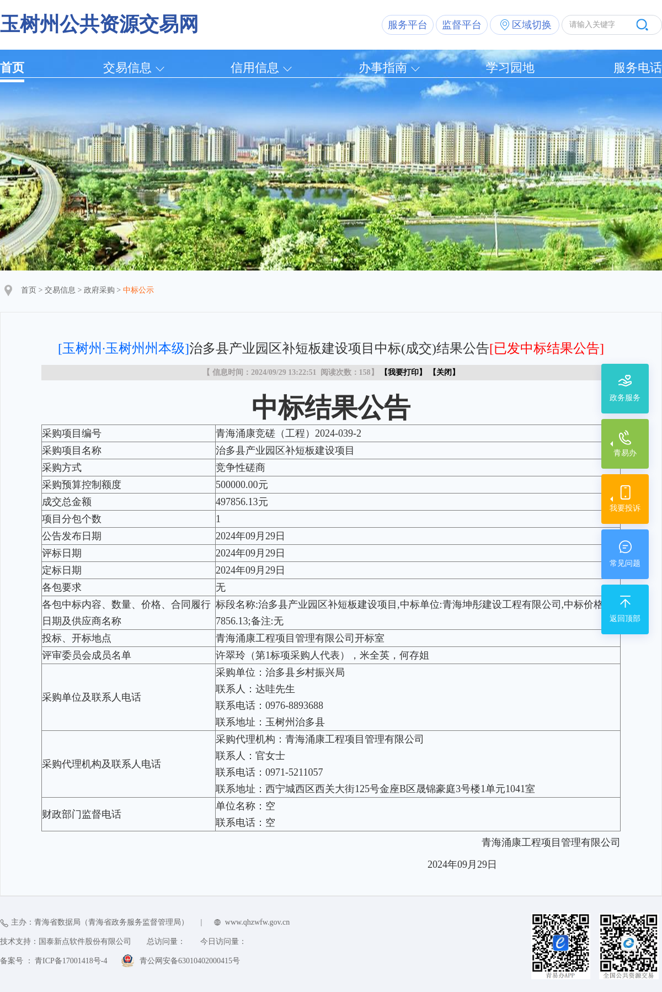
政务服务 (625, 398)
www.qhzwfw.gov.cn (257, 922)
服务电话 (637, 68)
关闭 (444, 372)
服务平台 (408, 24)
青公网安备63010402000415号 (190, 961)
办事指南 (383, 68)
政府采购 (99, 290)
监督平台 (462, 24)
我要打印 (403, 372)
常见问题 (625, 563)
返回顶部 (625, 618)
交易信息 (127, 68)
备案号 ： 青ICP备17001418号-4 (53, 961)
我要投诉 (625, 508)
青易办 (625, 453)
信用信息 (255, 68)
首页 (12, 68)
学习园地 (510, 68)
